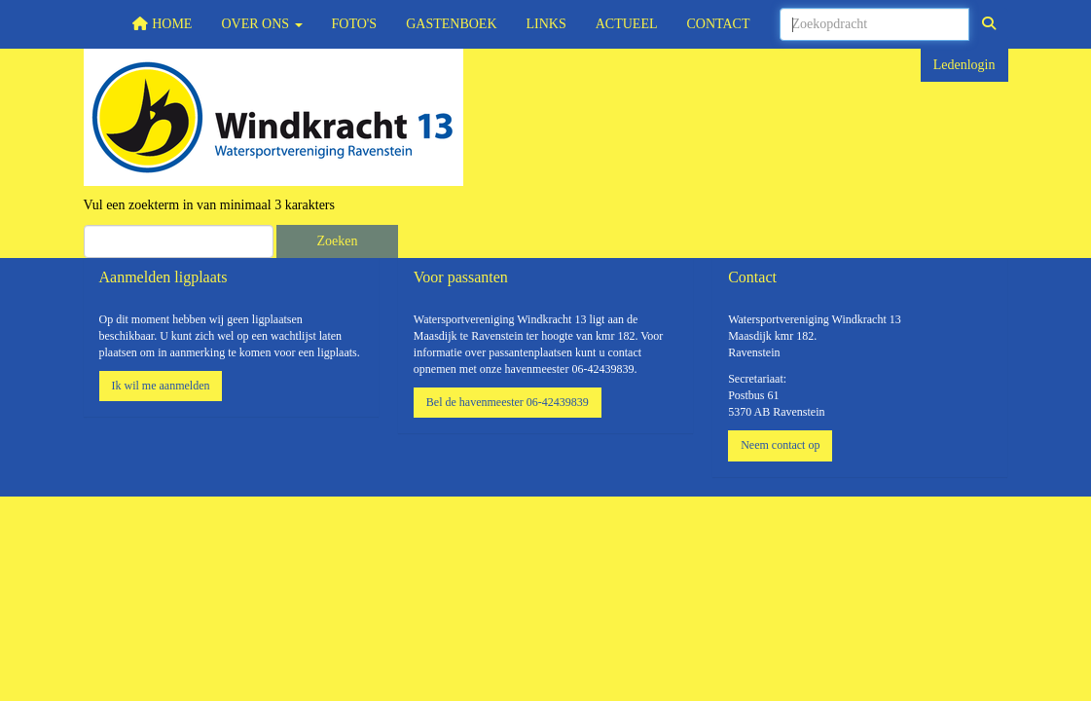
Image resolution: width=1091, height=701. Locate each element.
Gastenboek (451, 24)
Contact (718, 24)
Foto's (355, 24)
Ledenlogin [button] (964, 64)
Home (161, 24)
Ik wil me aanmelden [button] (161, 385)
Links (546, 24)
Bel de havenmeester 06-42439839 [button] (507, 402)
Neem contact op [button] (780, 445)
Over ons (261, 24)
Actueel (627, 24)
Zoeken (337, 241)
